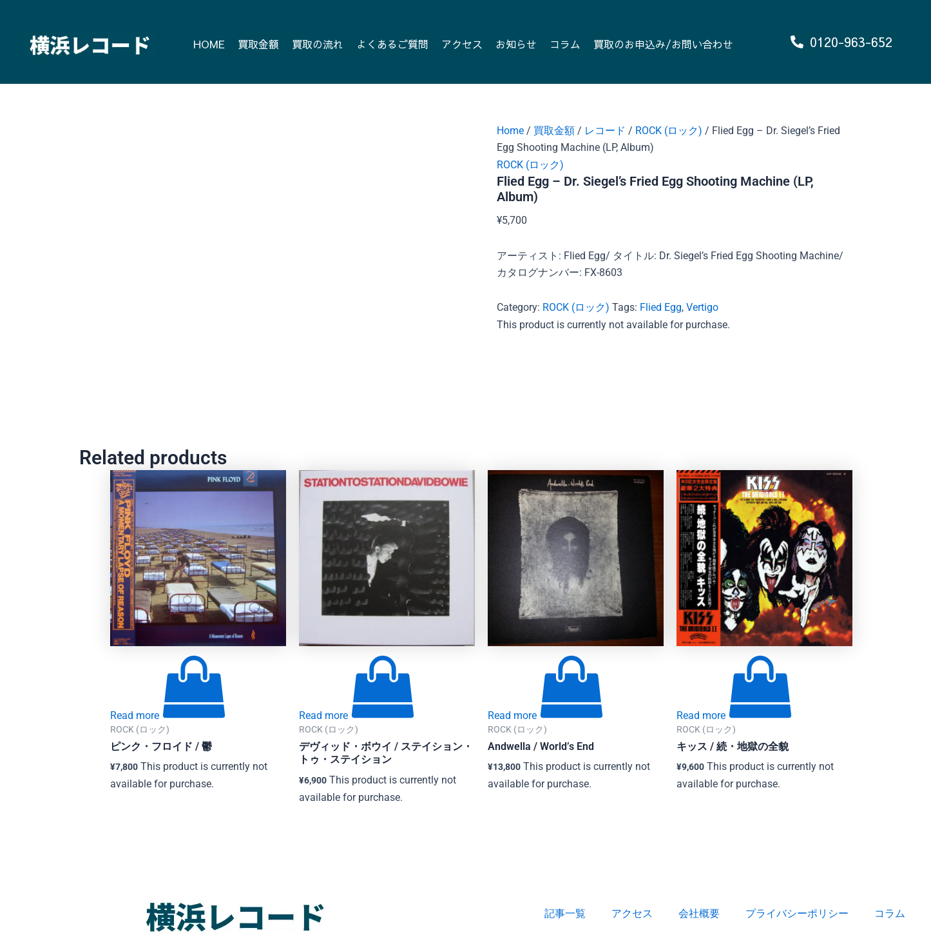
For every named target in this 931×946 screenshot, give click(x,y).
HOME (209, 44)
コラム (565, 44)
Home (510, 130)
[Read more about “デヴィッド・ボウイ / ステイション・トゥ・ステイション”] (357, 715)
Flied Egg (661, 307)
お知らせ (516, 44)
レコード (605, 130)
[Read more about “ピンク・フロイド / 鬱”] (168, 715)
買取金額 (258, 44)
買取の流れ (317, 44)
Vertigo (702, 307)
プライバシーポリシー (797, 913)
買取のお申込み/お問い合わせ (663, 44)
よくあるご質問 (392, 44)
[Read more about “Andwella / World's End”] (546, 715)
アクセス (462, 44)
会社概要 (699, 913)
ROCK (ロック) (668, 130)
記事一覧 (565, 913)
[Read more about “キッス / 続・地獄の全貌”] (734, 715)
